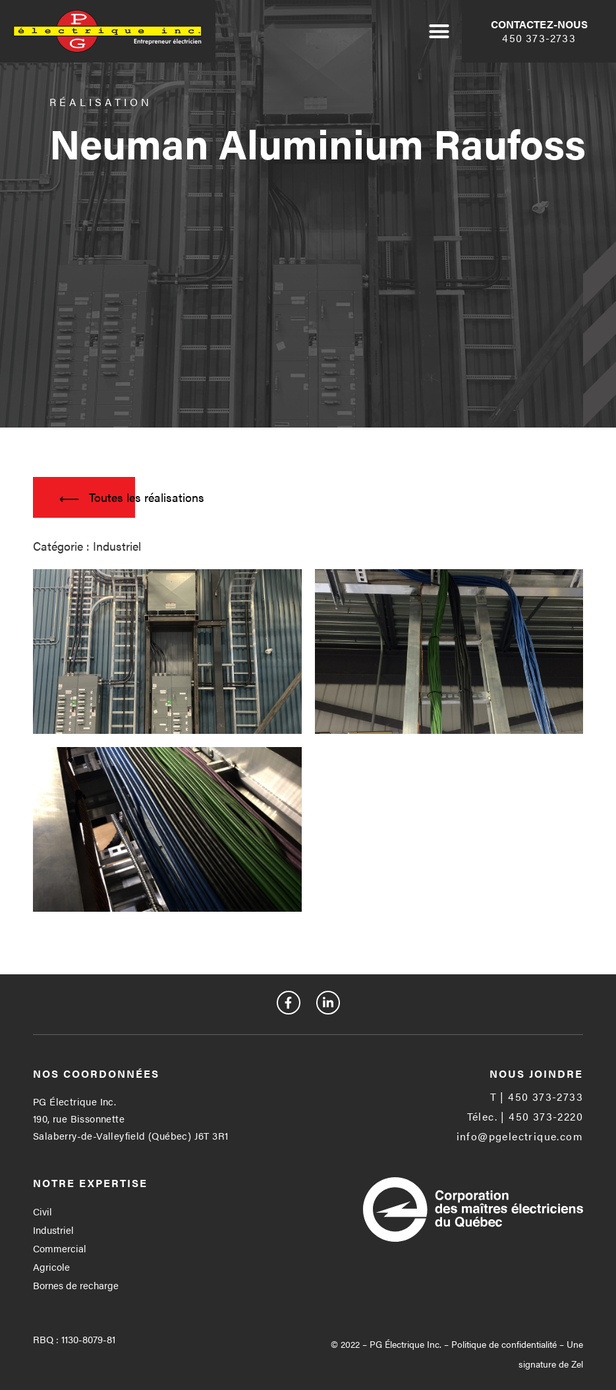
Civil (42, 1211)
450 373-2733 (538, 37)
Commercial (59, 1248)
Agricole (51, 1266)
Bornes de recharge (76, 1285)
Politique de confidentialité (504, 1343)
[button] (439, 31)
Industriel (53, 1230)
